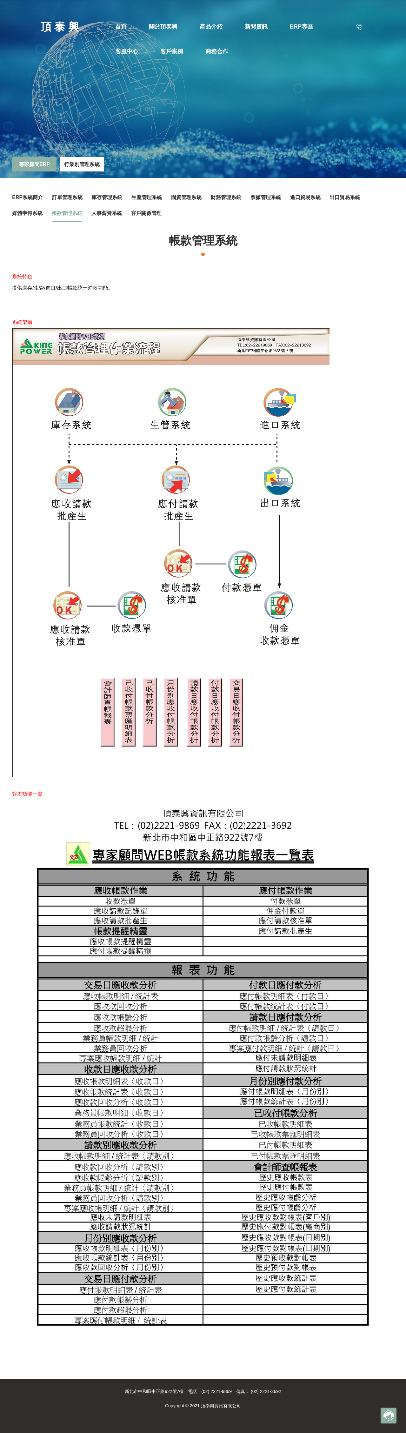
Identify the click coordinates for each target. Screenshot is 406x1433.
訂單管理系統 (67, 197)
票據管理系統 (265, 197)
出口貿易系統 (344, 197)
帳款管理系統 (67, 213)
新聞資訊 (256, 26)
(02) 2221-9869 (216, 1391)
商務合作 (216, 51)
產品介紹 (211, 26)
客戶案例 (171, 51)
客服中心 (126, 51)
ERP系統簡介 (27, 197)
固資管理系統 (186, 197)
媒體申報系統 (27, 213)
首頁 (121, 26)
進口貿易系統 (305, 197)
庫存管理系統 (107, 197)
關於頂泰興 (163, 26)
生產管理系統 (146, 197)
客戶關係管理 (146, 213)
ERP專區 (301, 26)
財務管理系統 (226, 197)
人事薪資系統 (106, 213)
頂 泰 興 (60, 27)
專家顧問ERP (34, 164)
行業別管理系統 (82, 164)
